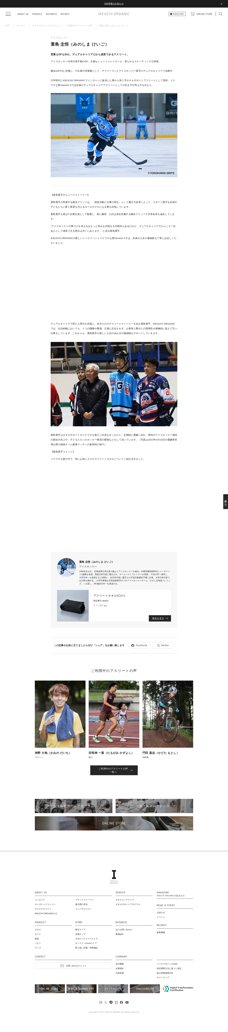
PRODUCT (37, 14)
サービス (20, 25)
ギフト (38, 934)
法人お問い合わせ (124, 929)
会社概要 (120, 964)
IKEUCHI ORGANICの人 (46, 913)
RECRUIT (65, 14)
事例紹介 (120, 934)
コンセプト (40, 900)
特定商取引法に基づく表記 (169, 968)
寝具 (37, 939)
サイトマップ (163, 977)
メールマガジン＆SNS (167, 964)
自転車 (145, 757)
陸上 (91, 757)
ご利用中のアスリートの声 (79, 25)
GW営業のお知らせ (114, 3)
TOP (7, 25)
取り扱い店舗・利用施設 (86, 948)
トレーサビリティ (83, 909)
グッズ (38, 948)
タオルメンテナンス (125, 900)
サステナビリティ (43, 909)
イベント (161, 917)
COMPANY (121, 956)
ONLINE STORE (204, 14)
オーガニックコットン (45, 904)
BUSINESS (51, 14)
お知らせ (161, 912)
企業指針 (120, 968)
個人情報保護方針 (165, 973)
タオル (38, 929)
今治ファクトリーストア (86, 939)
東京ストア (80, 929)
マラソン (39, 757)
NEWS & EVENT (166, 905)
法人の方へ (225, 501)
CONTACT (40, 956)
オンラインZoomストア (86, 943)
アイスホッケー (59, 37)
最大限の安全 (81, 904)
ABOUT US (23, 14)
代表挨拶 (120, 973)
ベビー (38, 943)
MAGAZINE (171, 894)
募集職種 (161, 932)
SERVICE (121, 892)
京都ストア (80, 934)
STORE (79, 922)
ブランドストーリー (84, 900)
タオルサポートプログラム (45, 25)
